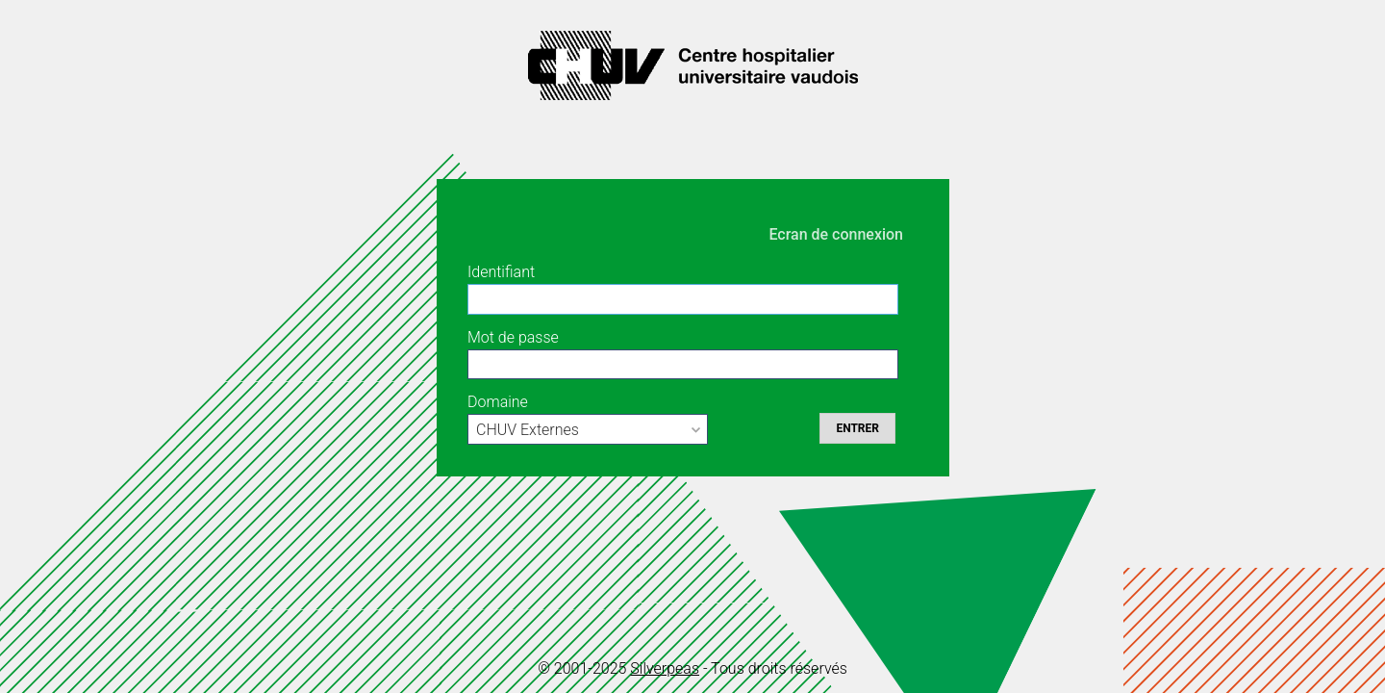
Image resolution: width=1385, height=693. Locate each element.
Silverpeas (664, 668)
